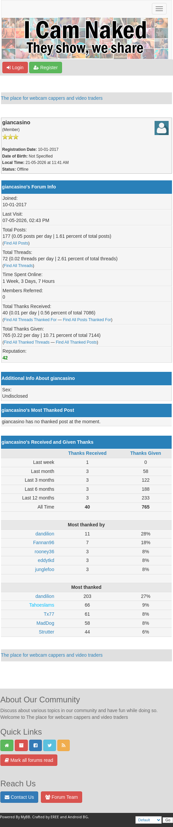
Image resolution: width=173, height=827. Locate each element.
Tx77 (49, 614)
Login (15, 67)
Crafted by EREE (45, 817)
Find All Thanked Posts (76, 342)
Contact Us (19, 797)
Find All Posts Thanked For (87, 319)
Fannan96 (43, 542)
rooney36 (44, 551)
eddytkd (46, 560)
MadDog (45, 623)
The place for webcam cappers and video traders (52, 98)
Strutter (46, 632)
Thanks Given (145, 453)
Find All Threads (18, 265)
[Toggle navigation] (159, 8)
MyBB (25, 817)
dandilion (45, 533)
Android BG (78, 817)
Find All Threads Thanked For (30, 319)
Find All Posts (16, 243)
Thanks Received (87, 453)
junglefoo (44, 569)
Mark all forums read (29, 760)
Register (46, 67)
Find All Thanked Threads (27, 342)
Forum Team (61, 797)
